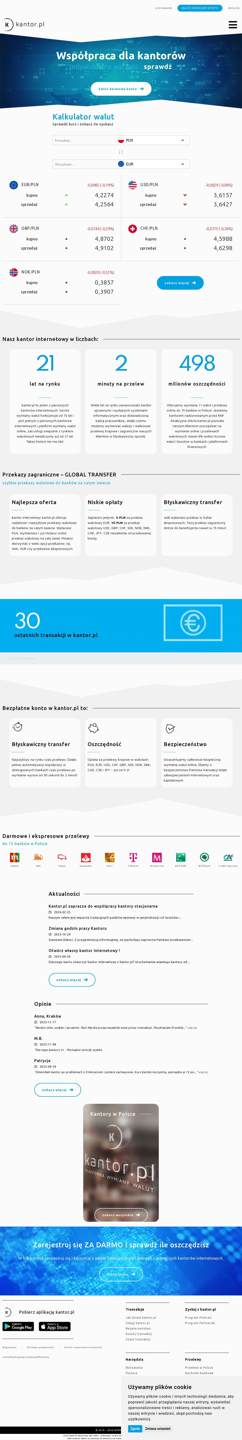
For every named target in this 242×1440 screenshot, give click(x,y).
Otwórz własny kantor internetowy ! (84, 950)
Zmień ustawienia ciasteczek (83, 1347)
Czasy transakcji (138, 1339)
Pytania (131, 1373)
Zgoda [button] (135, 1429)
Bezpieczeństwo (138, 1328)
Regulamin (9, 1347)
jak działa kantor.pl (141, 1317)
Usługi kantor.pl (138, 1323)
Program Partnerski (200, 1323)
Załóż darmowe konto (200, 8)
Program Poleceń (198, 1317)
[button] (233, 25)
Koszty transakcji (139, 1333)
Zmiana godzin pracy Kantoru (78, 928)
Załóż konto (118, 1274)
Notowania (134, 1367)
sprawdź (158, 66)
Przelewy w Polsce (199, 1367)
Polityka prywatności (40, 1347)
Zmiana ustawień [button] (157, 1429)
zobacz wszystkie (117, 1215)
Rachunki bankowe (199, 1373)
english (234, 8)
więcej (192, 1027)
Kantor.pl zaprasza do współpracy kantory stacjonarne (103, 906)
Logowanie (163, 8)
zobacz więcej (68, 979)
